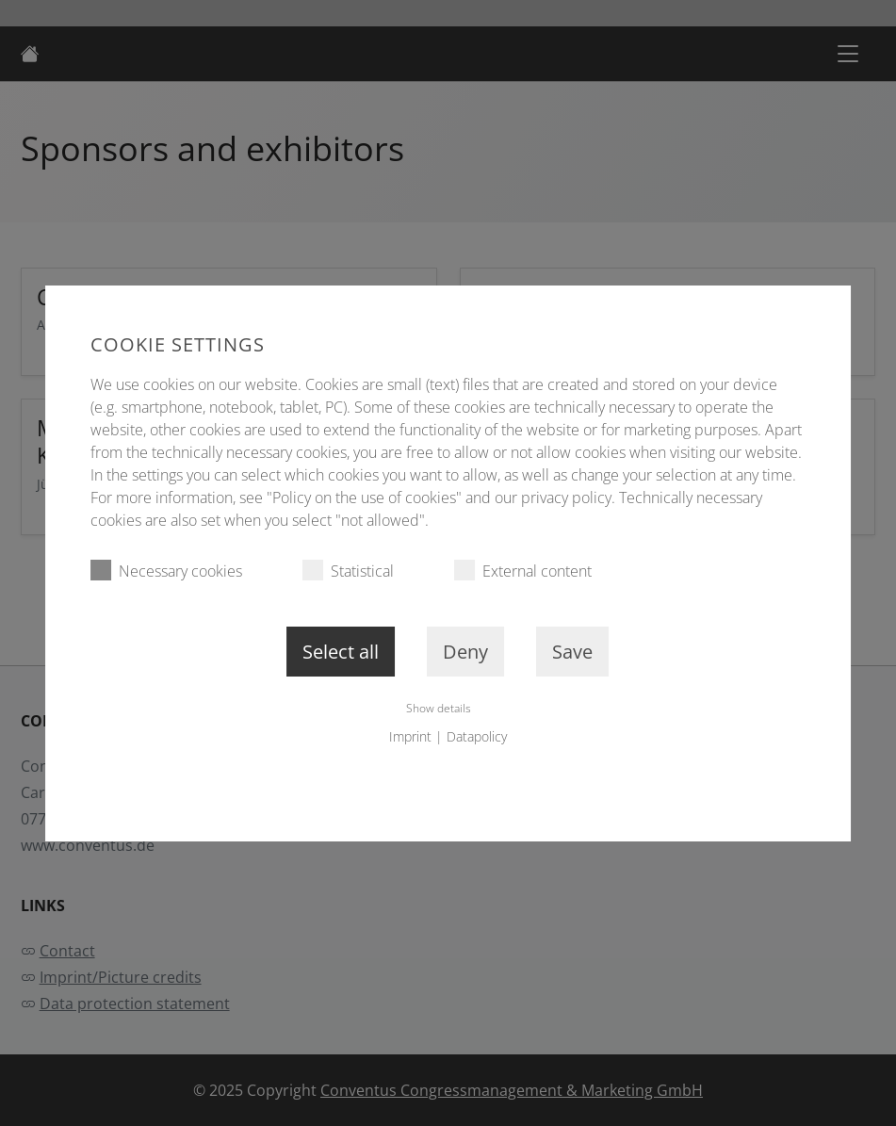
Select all (340, 651)
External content (523, 570)
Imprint (410, 736)
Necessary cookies (166, 570)
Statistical (348, 570)
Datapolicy (477, 736)
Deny (465, 651)
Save (572, 651)
